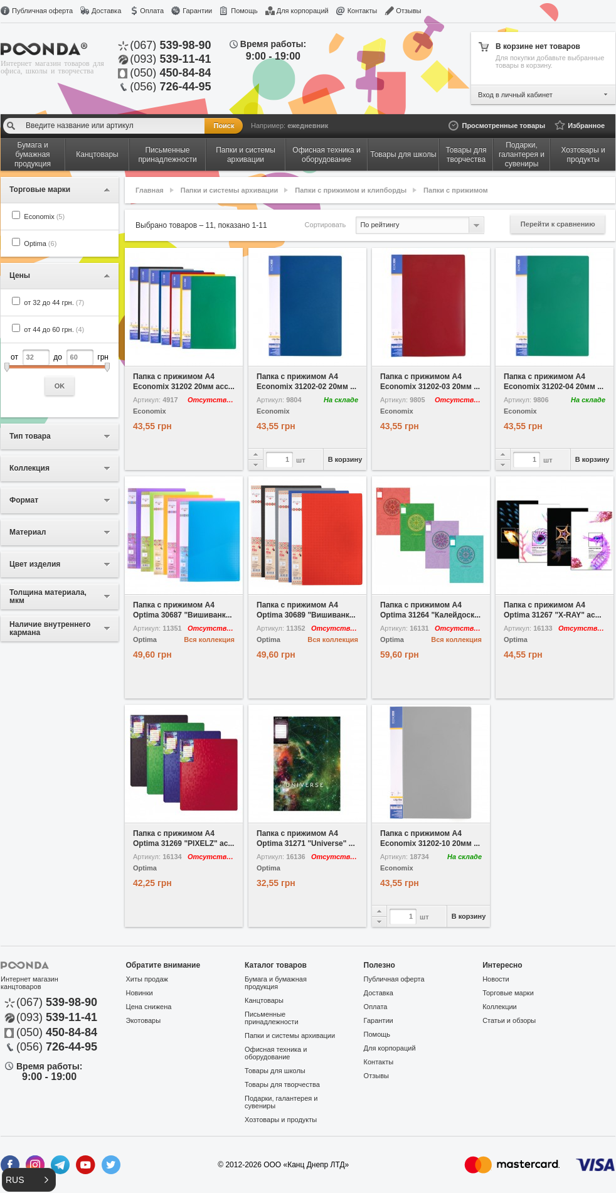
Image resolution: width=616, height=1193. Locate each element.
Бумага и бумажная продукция (276, 982)
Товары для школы (275, 1070)
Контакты (363, 10)
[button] (29, 1180)
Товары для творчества (282, 1084)
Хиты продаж (147, 979)
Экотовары (143, 1020)
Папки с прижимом (455, 190)
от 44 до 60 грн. (54, 329)
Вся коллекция (209, 639)
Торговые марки (508, 993)
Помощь (244, 10)
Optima (40, 243)
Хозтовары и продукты (281, 1119)
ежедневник (307, 125)
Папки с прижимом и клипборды (350, 190)
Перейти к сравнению (558, 224)
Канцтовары (264, 1000)
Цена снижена (149, 1006)
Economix (44, 216)
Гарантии (197, 10)
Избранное (586, 125)
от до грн (59, 372)
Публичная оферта (42, 10)
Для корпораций (303, 10)
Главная (149, 190)
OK (60, 386)
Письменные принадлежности (271, 1017)
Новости (495, 979)
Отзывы (408, 10)
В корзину (345, 459)
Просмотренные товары (503, 125)
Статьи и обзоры (509, 1020)
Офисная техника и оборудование (276, 1053)
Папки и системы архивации (229, 190)
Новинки (139, 993)
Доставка (106, 10)
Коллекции (499, 1006)
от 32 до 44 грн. (54, 302)
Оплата (152, 10)
